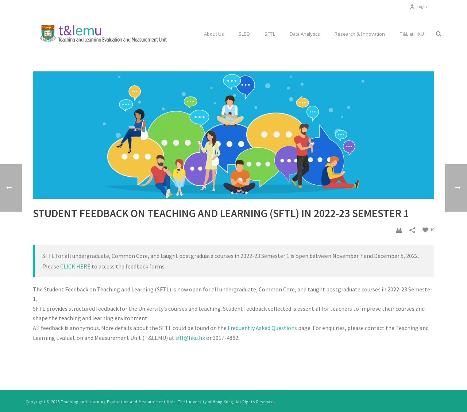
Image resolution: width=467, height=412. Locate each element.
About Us (214, 34)
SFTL (270, 34)
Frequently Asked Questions (262, 327)
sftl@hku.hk (190, 337)
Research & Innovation (360, 34)
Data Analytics (305, 34)
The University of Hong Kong (205, 401)
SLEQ (244, 34)
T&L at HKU (412, 34)
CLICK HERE (75, 266)
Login (418, 6)
